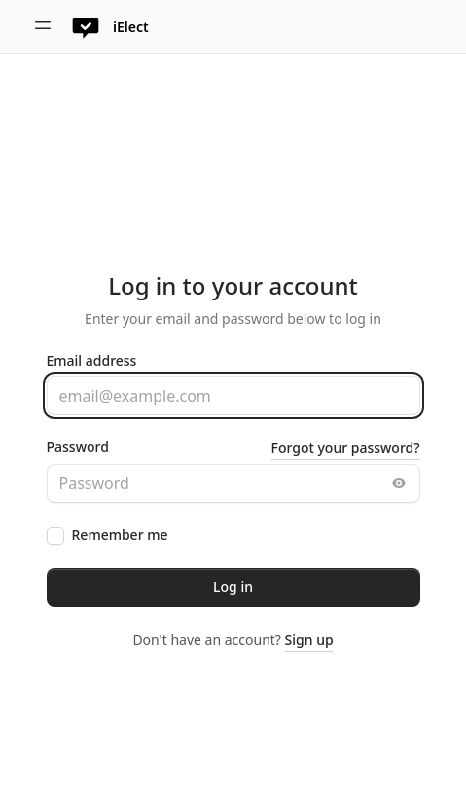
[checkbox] (55, 536)
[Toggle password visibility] (398, 483)
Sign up (309, 639)
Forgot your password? (345, 448)
